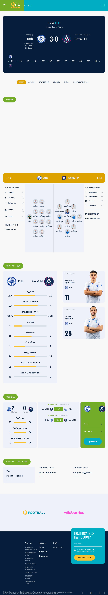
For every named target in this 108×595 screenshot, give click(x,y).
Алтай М (81, 38)
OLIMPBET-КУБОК (29, 559)
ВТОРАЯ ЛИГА (30, 564)
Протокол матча (81, 82)
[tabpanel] (28, 218)
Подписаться (84, 557)
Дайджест (43, 552)
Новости (42, 543)
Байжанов (12, 203)
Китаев (91, 201)
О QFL (55, 543)
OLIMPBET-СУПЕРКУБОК (30, 568)
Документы (43, 556)
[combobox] (93, 424)
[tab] (27, 178)
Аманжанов (93, 196)
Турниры (28, 543)
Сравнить (92, 441)
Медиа (41, 547)
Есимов (11, 210)
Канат (10, 216)
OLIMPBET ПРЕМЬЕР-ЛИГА (31, 548)
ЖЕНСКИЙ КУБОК (29, 577)
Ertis (30, 38)
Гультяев (92, 205)
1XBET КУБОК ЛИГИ (30, 583)
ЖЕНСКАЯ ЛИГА (31, 573)
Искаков (11, 198)
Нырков (11, 192)
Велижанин (93, 192)
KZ (25, 5)
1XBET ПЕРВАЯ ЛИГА (30, 554)
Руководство (58, 547)
